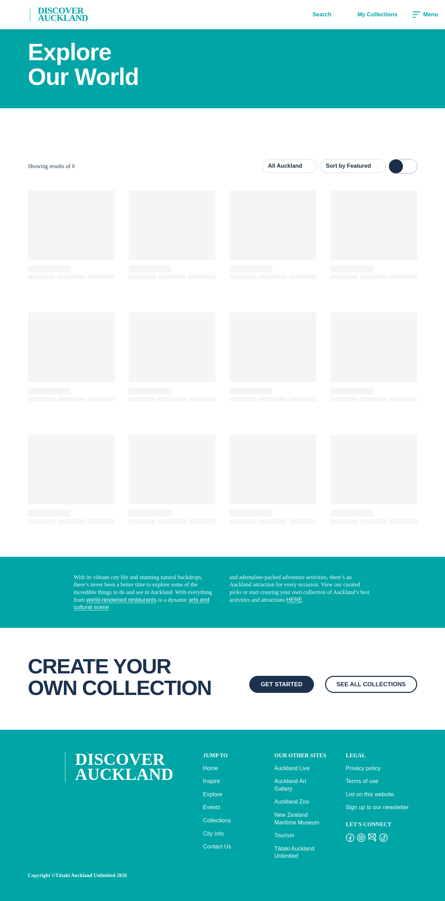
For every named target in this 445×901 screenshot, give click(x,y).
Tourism (284, 835)
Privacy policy (363, 768)
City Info (213, 834)
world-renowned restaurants (121, 600)
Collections (217, 820)
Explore (212, 794)
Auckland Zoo (291, 802)
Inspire (211, 781)
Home (210, 768)
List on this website (370, 794)
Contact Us (217, 846)
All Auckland (289, 165)
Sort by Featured (353, 165)
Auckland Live (292, 768)
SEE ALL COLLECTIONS (371, 684)
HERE (294, 600)
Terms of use (362, 781)
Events (211, 807)
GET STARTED (281, 684)
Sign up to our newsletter (377, 807)
